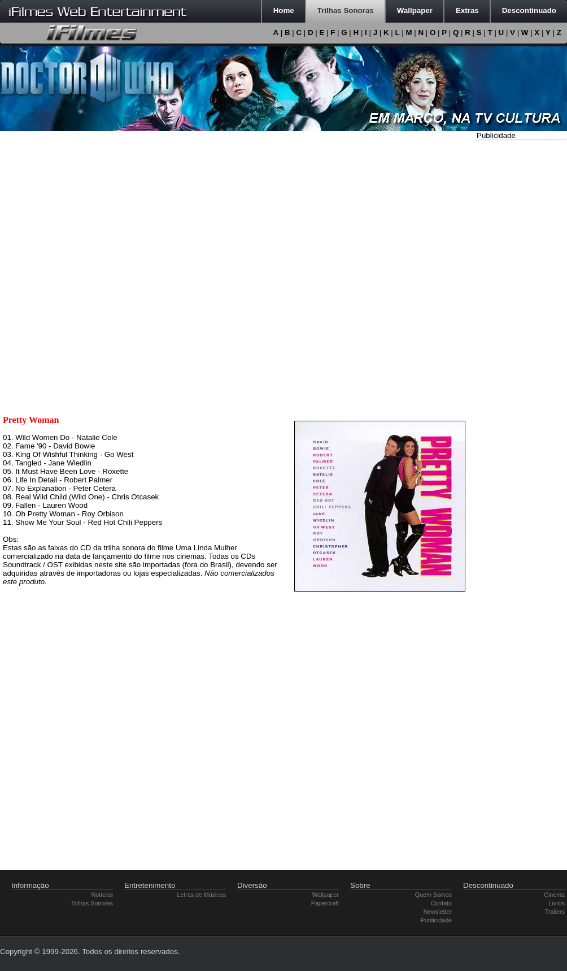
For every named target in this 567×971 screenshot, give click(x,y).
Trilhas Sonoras (92, 903)
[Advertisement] (522, 312)
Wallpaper (325, 894)
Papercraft (325, 903)
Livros (557, 903)
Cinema (554, 894)
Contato (441, 903)
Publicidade (436, 920)
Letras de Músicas (201, 894)
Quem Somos (433, 894)
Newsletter (438, 911)
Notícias (102, 894)
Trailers (555, 911)
